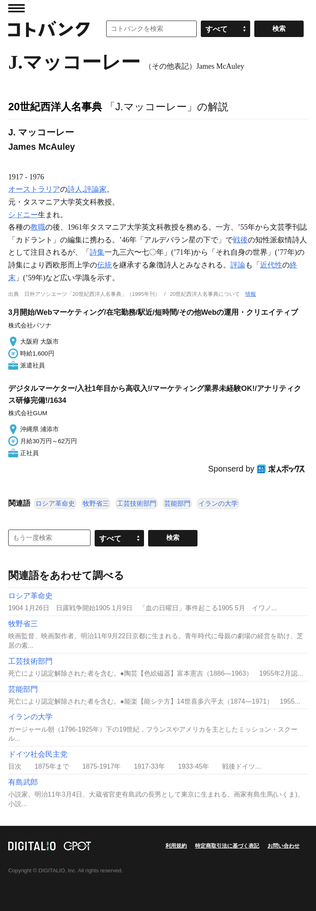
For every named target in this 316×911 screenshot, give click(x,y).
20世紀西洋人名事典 (55, 106)
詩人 (74, 189)
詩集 (97, 252)
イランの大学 (218, 503)
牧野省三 (96, 503)
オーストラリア (34, 189)
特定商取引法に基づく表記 (227, 846)
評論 (237, 265)
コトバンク (49, 29)
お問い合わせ (283, 846)
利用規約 (176, 846)
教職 (37, 227)
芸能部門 (177, 503)
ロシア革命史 (55, 503)
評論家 (95, 189)
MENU (16, 8)
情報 (250, 294)
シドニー (23, 215)
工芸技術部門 (136, 503)
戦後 (240, 240)
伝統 (104, 265)
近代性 (271, 265)
